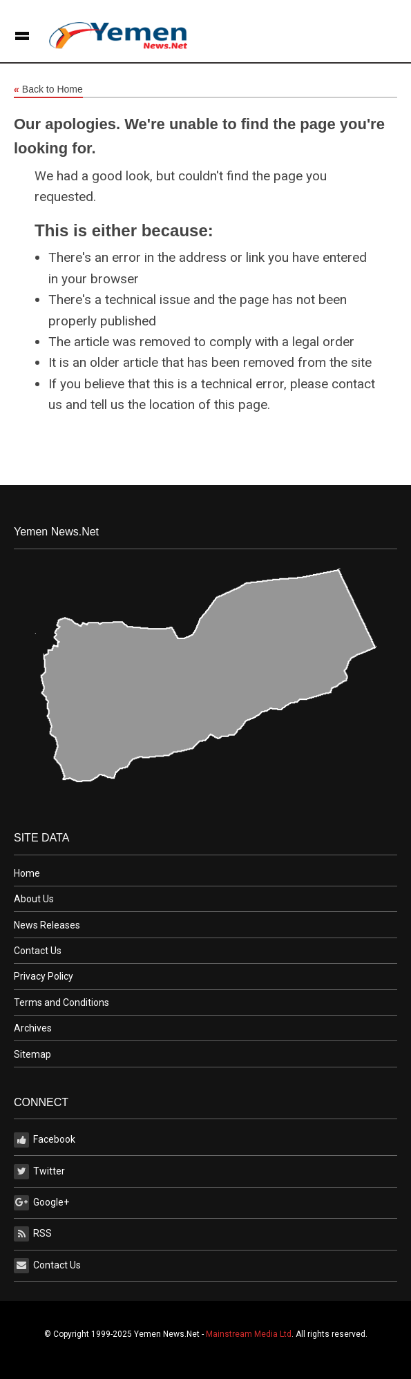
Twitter (39, 1171)
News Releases (47, 925)
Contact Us (37, 950)
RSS (33, 1234)
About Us (34, 898)
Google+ (41, 1202)
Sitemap (32, 1054)
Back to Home (48, 90)
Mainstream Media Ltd (248, 1334)
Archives (33, 1028)
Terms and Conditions (61, 1002)
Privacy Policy (43, 976)
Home (27, 873)
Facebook (44, 1140)
